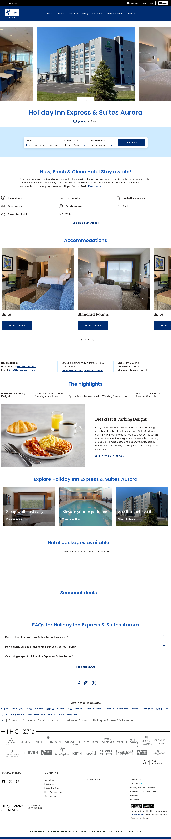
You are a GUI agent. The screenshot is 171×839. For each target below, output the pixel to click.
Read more (94, 186)
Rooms (61, 13)
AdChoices (136, 783)
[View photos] (126, 520)
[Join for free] (148, 3)
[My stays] (132, 3)
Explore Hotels (94, 779)
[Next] (90, 101)
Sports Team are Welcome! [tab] (84, 396)
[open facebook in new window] (77, 683)
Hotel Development (53, 792)
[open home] (4, 720)
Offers (50, 13)
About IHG (49, 780)
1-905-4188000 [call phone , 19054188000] (26, 366)
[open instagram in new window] (85, 683)
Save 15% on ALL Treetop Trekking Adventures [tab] (49, 395)
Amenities (73, 13)
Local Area (97, 13)
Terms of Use (136, 779)
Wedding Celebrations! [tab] (115, 396)
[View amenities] (71, 520)
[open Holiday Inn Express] (76, 720)
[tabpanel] (85, 435)
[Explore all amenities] (85, 223)
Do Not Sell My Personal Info (143, 792)
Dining (85, 13)
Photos (131, 13)
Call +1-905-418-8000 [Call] (108, 456)
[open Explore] (14, 720)
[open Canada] (27, 720)
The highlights (86, 384)
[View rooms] (13, 520)
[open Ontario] (42, 720)
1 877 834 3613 (35, 808)
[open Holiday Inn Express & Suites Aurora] (113, 720)
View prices (132, 142)
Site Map (134, 796)
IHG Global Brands (52, 788)
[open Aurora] (55, 720)
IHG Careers (49, 784)
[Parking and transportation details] (82, 370)
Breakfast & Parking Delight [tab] (13, 395)
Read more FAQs (85, 666)
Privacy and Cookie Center (142, 788)
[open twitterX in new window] (92, 683)
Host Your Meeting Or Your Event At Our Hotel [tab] (151, 395)
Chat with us (13, 3)
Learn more (137, 814)
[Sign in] (163, 3)
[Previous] (80, 101)
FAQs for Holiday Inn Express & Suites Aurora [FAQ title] (85, 624)
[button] (85, 637)
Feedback (134, 800)
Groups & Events (115, 13)
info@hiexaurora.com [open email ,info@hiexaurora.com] (22, 370)
